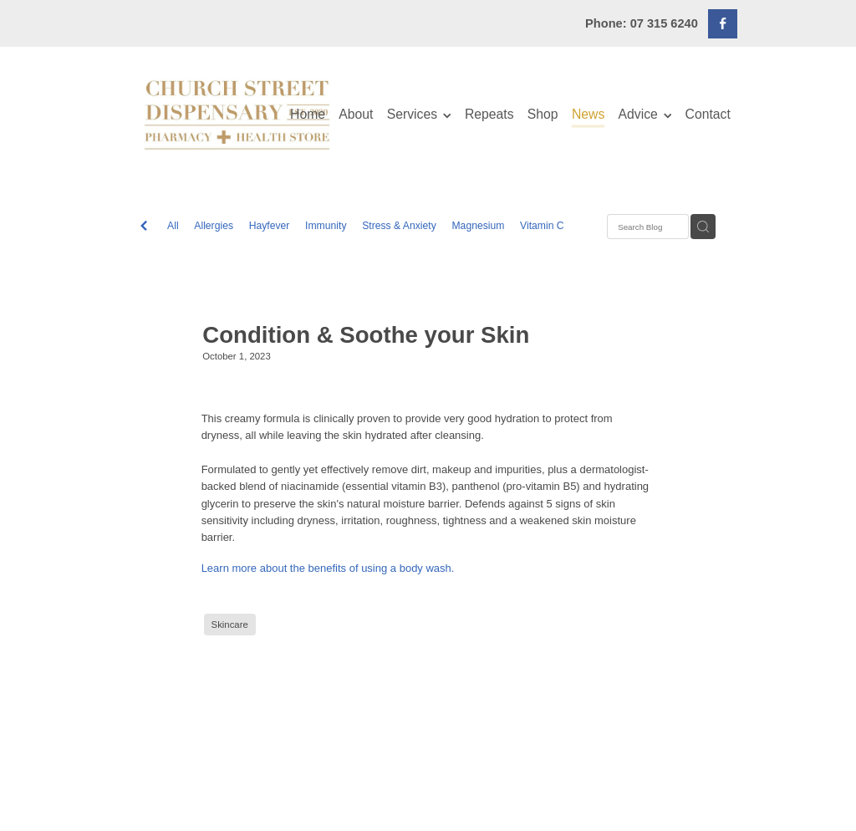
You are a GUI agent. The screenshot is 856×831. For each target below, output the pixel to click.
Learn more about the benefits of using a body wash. (328, 568)
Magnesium (477, 226)
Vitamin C (542, 226)
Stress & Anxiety (399, 226)
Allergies (213, 226)
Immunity (325, 226)
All (173, 226)
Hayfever (269, 226)
